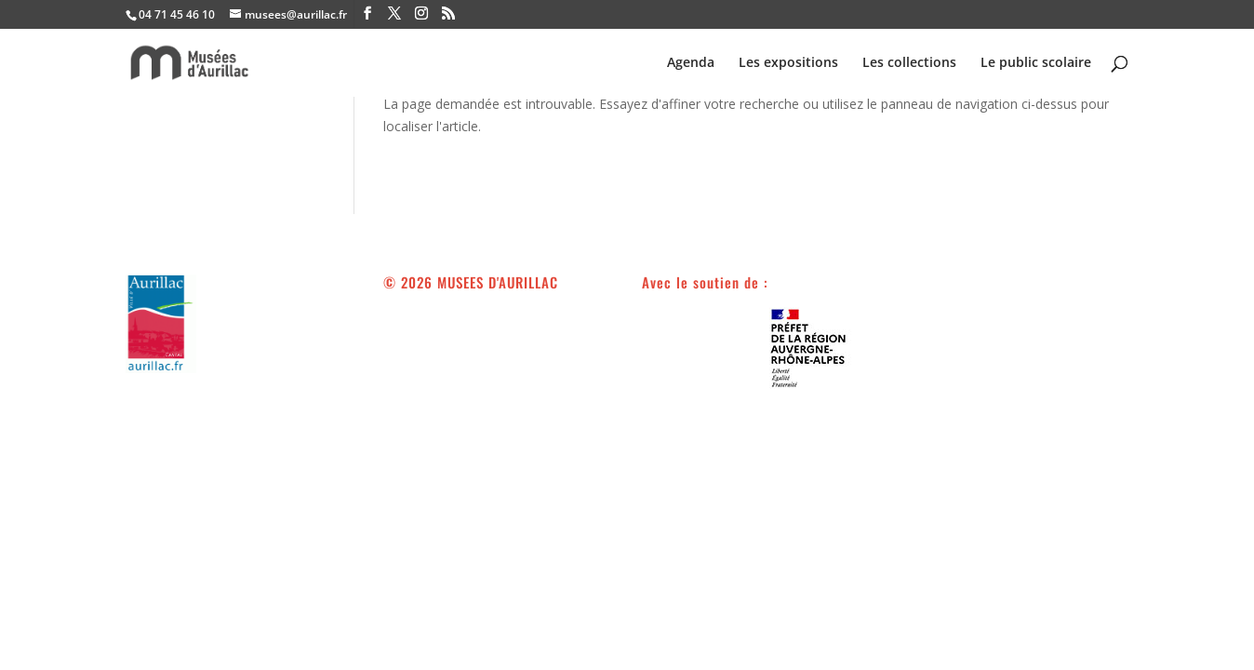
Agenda (690, 63)
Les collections (909, 63)
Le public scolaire (1036, 63)
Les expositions (788, 63)
